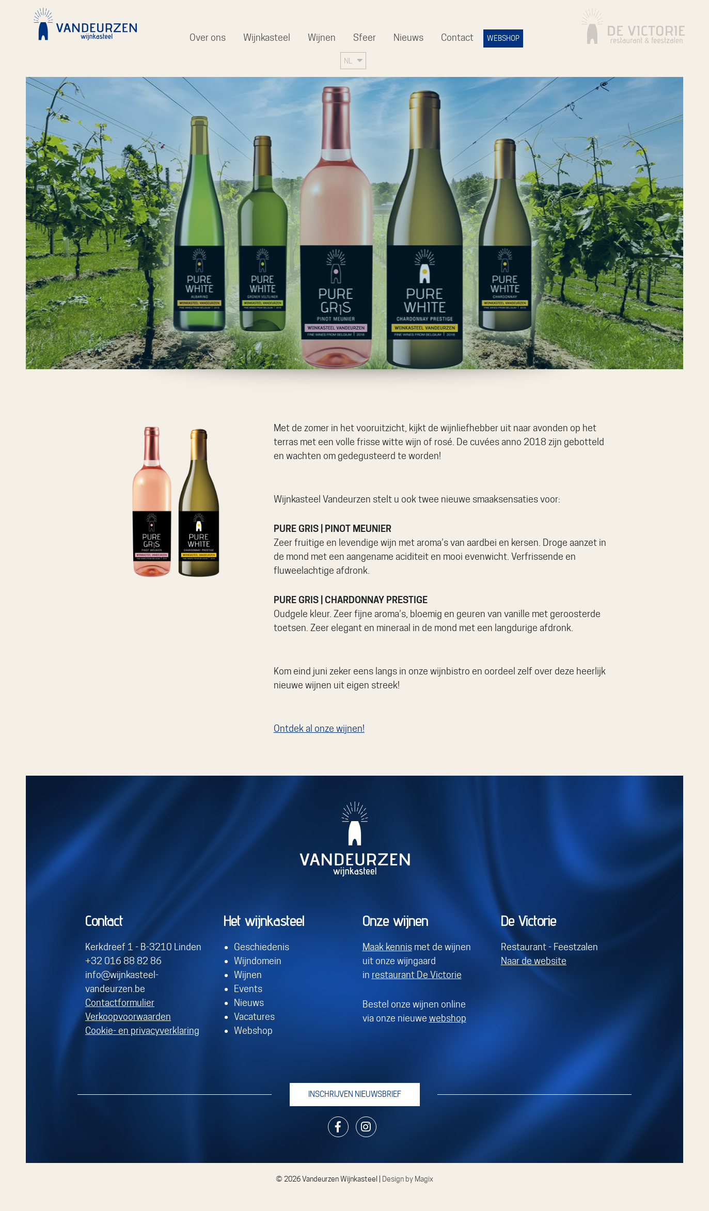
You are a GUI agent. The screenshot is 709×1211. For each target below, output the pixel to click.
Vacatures (254, 1016)
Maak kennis (387, 946)
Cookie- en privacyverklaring (142, 1030)
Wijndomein (257, 960)
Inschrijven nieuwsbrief (354, 1094)
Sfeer (364, 37)
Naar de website (533, 960)
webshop (447, 1018)
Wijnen (322, 37)
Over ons (208, 37)
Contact (457, 37)
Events (248, 988)
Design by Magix (407, 1178)
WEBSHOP (503, 38)
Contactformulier (119, 1002)
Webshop (253, 1030)
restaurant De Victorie (417, 974)
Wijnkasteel (266, 37)
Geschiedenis (261, 946)
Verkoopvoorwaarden (128, 1016)
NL (348, 60)
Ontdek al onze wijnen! (319, 728)
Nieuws (408, 37)
